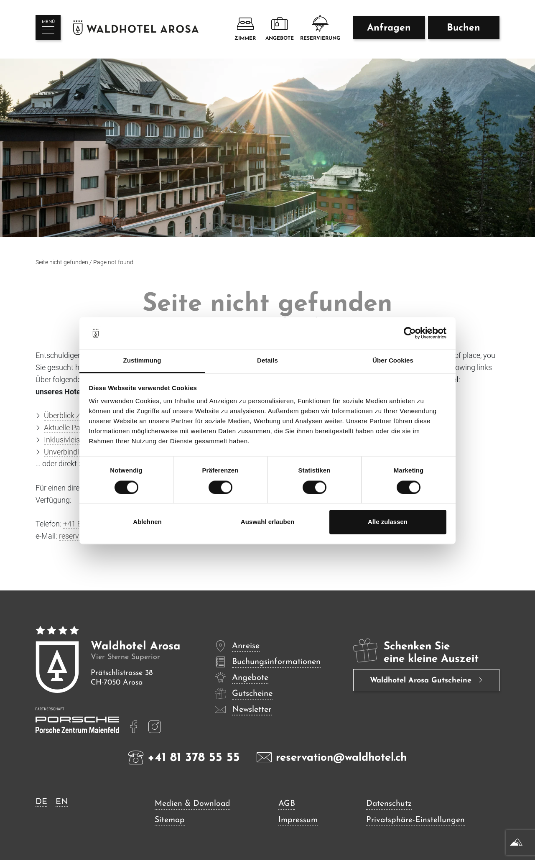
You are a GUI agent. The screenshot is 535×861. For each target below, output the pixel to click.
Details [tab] (267, 360)
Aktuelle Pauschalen (77, 427)
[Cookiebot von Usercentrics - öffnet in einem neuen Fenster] (409, 333)
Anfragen (389, 30)
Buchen (463, 30)
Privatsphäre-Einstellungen (416, 821)
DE (41, 802)
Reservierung (320, 29)
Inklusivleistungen (73, 439)
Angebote (279, 29)
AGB (286, 804)
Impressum (298, 821)
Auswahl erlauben (267, 522)
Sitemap (170, 821)
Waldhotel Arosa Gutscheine (422, 681)
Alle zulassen (388, 522)
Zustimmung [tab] (142, 360)
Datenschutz (389, 804)
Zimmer (245, 29)
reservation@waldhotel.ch (332, 757)
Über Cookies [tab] (392, 360)
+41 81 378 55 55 (184, 757)
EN (62, 802)
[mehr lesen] (133, 726)
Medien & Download (193, 804)
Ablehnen (147, 522)
